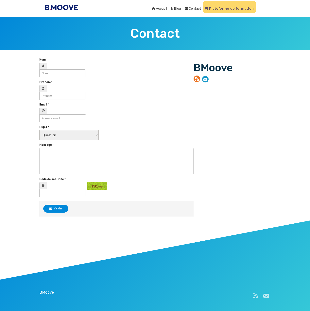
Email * (44, 104)
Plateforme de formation (229, 8)
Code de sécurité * (52, 179)
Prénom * (45, 82)
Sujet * (44, 127)
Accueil (159, 8)
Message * (46, 145)
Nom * (43, 59)
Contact (193, 8)
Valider (55, 208)
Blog (176, 8)
